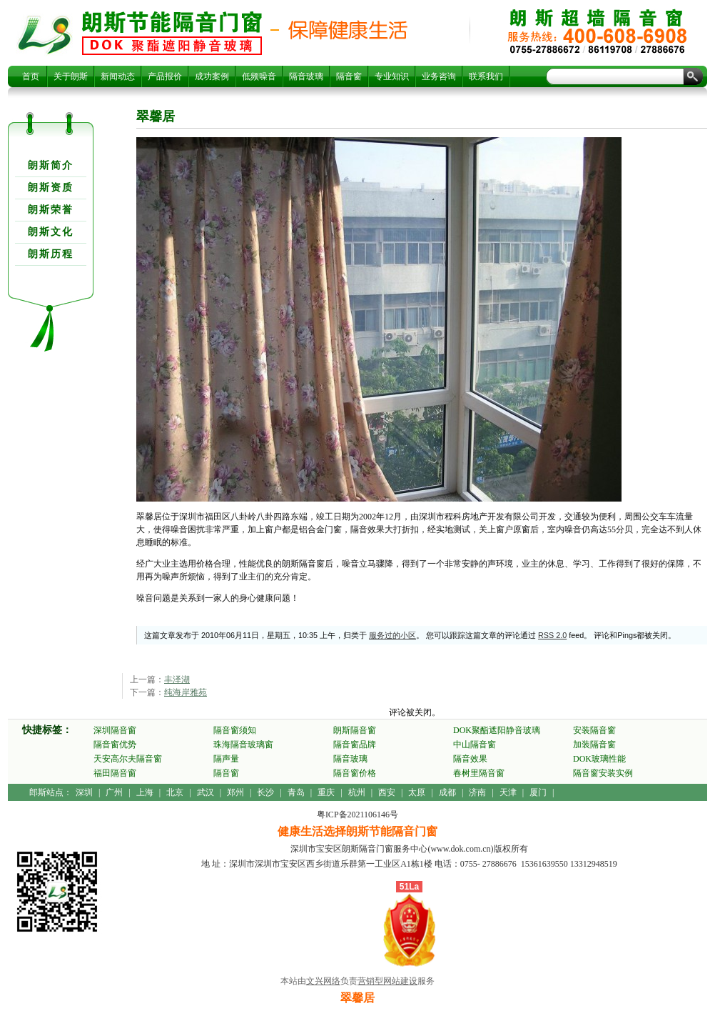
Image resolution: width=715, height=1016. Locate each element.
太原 (416, 792)
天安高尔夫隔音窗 (127, 759)
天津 (508, 792)
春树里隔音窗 (478, 773)
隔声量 (226, 759)
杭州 (356, 792)
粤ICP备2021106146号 (357, 815)
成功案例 (212, 76)
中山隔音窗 (474, 744)
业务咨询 (439, 76)
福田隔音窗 (114, 773)
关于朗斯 (71, 76)
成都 (447, 792)
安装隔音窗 (594, 730)
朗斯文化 (50, 231)
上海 (144, 792)
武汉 (205, 792)
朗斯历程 (50, 254)
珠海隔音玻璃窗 (243, 744)
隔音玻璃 (306, 76)
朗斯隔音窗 (354, 730)
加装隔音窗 (594, 744)
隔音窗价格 (354, 773)
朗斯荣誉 (50, 209)
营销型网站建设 (387, 981)
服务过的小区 (392, 635)
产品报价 (165, 76)
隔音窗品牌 (354, 744)
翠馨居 (172, 33)
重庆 (326, 792)
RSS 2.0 (552, 635)
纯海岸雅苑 (185, 692)
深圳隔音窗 (114, 730)
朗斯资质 (50, 187)
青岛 (296, 792)
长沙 (265, 792)
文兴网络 (323, 981)
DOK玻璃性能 (599, 759)
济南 (477, 792)
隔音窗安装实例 (603, 773)
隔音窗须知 (234, 730)
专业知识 (392, 76)
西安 (386, 792)
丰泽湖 (177, 679)
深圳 (84, 792)
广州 (114, 792)
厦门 (538, 792)
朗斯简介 (50, 165)
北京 (174, 792)
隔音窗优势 (114, 744)
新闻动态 (118, 76)
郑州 (235, 792)
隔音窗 (349, 76)
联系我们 (486, 76)
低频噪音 (259, 76)
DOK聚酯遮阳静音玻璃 (496, 730)
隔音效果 (470, 759)
